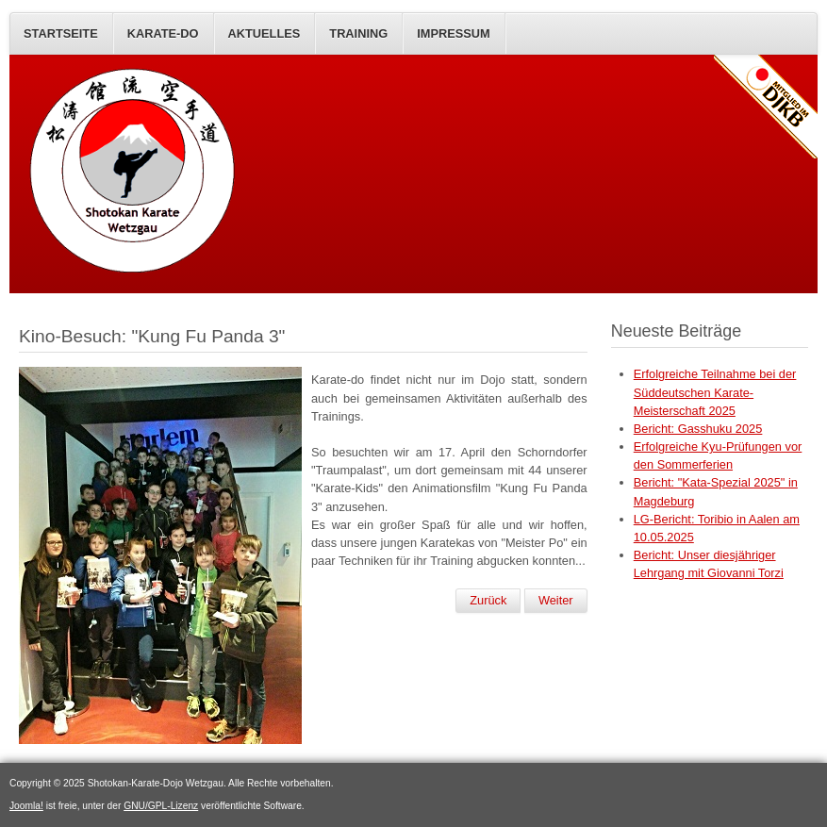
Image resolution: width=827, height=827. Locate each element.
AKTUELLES (264, 33)
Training (358, 33)
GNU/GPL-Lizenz (161, 806)
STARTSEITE (61, 33)
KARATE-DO (163, 33)
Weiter (555, 600)
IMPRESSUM (453, 33)
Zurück (488, 600)
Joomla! (26, 806)
